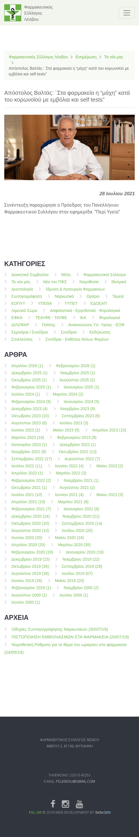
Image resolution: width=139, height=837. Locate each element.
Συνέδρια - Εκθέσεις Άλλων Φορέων (77, 343)
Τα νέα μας (113, 57)
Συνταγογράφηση (26, 300)
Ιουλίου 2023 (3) (74, 427)
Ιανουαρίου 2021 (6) (81, 513)
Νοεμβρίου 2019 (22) (81, 563)
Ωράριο (93, 300)
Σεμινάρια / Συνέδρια (29, 336)
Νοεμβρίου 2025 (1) (77, 376)
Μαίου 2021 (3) (109, 498)
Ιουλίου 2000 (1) (74, 599)
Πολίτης (49, 328)
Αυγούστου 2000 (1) (29, 599)
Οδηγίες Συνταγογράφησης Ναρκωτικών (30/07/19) (60, 632)
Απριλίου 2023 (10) (109, 434)
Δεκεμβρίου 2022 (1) (78, 448)
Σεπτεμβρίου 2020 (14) (82, 527)
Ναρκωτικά (64, 300)
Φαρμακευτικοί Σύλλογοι (104, 278)
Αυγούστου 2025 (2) (77, 384)
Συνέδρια (69, 336)
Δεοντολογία (22, 293)
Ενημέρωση (85, 57)
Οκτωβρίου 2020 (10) (30, 527)
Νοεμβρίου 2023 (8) (77, 412)
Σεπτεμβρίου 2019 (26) (82, 570)
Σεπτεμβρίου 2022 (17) (31, 462)
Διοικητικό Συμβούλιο (30, 278)
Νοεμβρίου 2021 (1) (81, 484)
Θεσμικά (118, 285)
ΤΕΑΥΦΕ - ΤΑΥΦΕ (51, 321)
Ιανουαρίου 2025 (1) (81, 391)
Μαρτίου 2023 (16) (27, 441)
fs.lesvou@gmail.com (75, 795)
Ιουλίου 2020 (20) (77, 534)
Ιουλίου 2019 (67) (77, 577)
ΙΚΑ (83, 321)
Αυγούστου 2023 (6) (29, 427)
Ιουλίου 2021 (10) (26, 498)
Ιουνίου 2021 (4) (69, 498)
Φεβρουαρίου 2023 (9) (76, 441)
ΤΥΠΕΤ (71, 307)
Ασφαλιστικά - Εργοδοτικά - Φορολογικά (85, 314)
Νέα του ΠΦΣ (55, 285)
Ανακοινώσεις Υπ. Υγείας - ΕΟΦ (96, 328)
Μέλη (66, 278)
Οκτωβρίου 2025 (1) (29, 384)
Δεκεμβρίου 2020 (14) (30, 520)
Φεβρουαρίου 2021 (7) (31, 513)
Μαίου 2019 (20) (69, 584)
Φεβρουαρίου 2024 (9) (31, 405)
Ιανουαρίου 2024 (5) (81, 405)
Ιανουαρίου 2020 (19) (85, 556)
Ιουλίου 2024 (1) (25, 398)
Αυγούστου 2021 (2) (77, 491)
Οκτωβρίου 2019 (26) (30, 570)
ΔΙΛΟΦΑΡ (20, 328)
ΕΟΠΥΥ (18, 307)
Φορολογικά (109, 321)
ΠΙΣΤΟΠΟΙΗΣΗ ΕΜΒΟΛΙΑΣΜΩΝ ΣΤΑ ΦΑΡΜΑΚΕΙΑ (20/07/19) (70, 640)
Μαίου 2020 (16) (69, 541)
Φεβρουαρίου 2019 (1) (31, 591)
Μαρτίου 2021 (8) (73, 505)
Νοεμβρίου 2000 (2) (81, 591)
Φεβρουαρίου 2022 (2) (31, 484)
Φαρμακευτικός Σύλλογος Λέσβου (38, 57)
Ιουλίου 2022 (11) (26, 470)
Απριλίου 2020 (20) (28, 548)
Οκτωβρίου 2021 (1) (29, 491)
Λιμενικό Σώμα (24, 314)
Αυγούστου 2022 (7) (82, 462)
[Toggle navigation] (127, 12)
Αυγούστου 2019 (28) (30, 577)
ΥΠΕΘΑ (45, 307)
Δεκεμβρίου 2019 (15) (30, 563)
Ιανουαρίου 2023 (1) (29, 448)
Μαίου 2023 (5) (66, 434)
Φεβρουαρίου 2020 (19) (32, 556)
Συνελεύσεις (22, 343)
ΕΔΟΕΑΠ (98, 307)
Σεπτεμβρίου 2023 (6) (81, 420)
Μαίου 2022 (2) (109, 470)
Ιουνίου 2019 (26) (26, 584)
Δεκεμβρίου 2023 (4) (29, 412)
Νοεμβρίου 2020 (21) (81, 520)
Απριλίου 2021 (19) (28, 505)
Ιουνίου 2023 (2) (25, 434)
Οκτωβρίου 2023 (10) (30, 420)
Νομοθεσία (89, 285)
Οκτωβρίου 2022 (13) (78, 455)
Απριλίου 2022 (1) (27, 477)
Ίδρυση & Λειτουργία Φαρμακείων (75, 293)
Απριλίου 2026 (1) (27, 369)
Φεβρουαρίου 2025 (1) (31, 391)
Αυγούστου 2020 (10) (30, 534)
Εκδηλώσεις (99, 336)
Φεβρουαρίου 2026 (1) (76, 369)
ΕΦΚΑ (16, 321)
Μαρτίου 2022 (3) (71, 477)
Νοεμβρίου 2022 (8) (28, 455)
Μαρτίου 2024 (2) (68, 398)
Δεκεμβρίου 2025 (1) (29, 376)
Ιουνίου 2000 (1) (25, 606)
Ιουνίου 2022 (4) (69, 470)
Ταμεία (118, 300)
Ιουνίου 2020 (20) (26, 541)
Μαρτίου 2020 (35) (74, 548)
